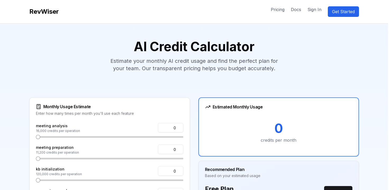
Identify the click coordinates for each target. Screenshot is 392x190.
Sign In (314, 9)
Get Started (343, 11)
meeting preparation (55, 147)
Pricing (277, 9)
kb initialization (50, 169)
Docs (296, 9)
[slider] (38, 137)
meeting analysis (52, 126)
